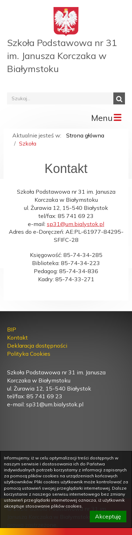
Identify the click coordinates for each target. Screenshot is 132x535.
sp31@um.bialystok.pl (75, 223)
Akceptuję (108, 516)
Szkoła (27, 143)
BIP (11, 329)
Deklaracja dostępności (37, 345)
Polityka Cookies (28, 353)
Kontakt (17, 337)
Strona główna (85, 135)
